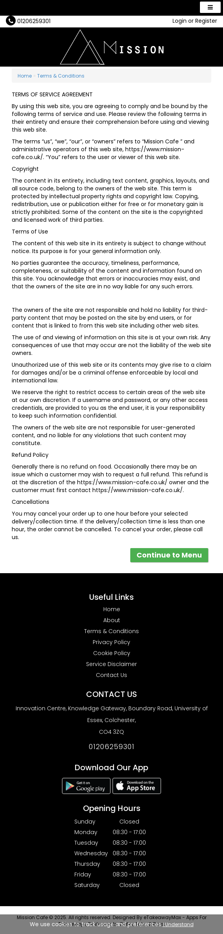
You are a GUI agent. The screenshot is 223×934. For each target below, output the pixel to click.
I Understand (178, 924)
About (111, 620)
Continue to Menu (169, 555)
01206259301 (33, 21)
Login (180, 21)
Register (206, 21)
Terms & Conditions (61, 75)
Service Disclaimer (111, 664)
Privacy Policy (111, 642)
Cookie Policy (111, 653)
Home (25, 75)
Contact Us (111, 675)
